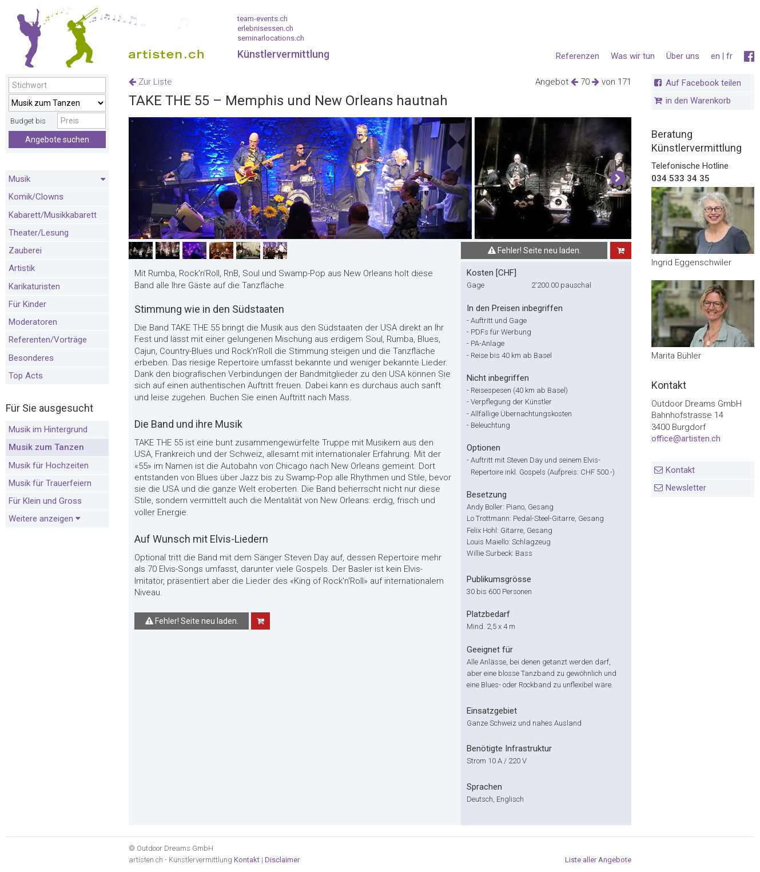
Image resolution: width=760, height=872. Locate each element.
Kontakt (680, 470)
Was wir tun (633, 56)
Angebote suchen (57, 139)
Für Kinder (27, 304)
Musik (57, 179)
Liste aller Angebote (598, 859)
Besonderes (31, 358)
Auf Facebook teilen (703, 83)
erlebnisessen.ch (265, 28)
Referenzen (577, 56)
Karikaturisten (34, 286)
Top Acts (26, 376)
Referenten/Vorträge (48, 340)
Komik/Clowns (36, 197)
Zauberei (25, 250)
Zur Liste (150, 82)
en (715, 56)
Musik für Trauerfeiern (50, 483)
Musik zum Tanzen (46, 447)
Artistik (22, 268)
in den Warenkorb (698, 100)
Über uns (682, 56)
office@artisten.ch (686, 438)
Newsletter (686, 488)
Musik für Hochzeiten (49, 465)
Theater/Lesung (39, 233)
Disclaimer (282, 859)
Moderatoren (33, 322)
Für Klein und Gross (45, 501)
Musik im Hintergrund (48, 429)
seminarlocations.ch (270, 38)
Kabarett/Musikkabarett (53, 215)
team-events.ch (262, 18)
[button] (618, 178)
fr (729, 56)
